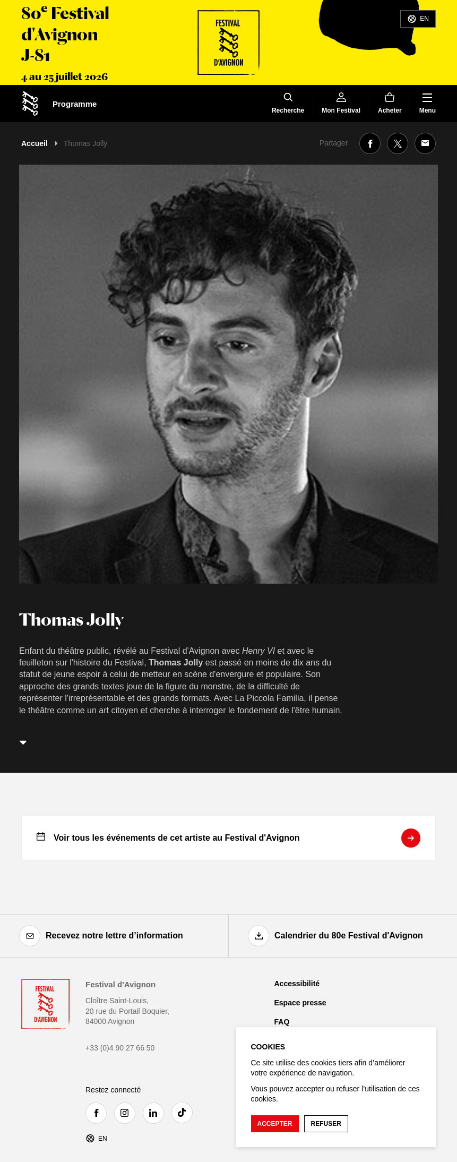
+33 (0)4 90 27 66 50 (119, 1048)
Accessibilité (297, 983)
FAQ (282, 1022)
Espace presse (300, 1002)
